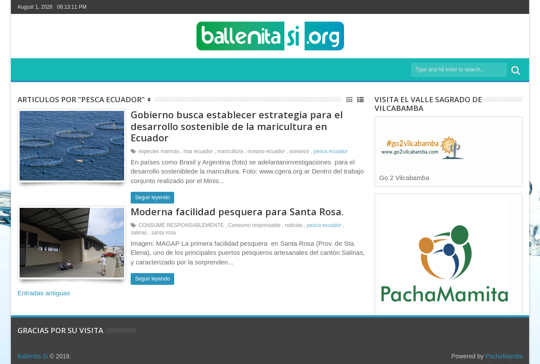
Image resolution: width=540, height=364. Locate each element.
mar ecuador (198, 151)
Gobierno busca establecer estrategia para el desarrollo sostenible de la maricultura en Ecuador (237, 126)
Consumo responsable (254, 225)
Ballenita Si (32, 356)
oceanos (299, 151)
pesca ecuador (331, 151)
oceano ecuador (266, 151)
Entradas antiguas (43, 293)
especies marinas (158, 151)
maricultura (230, 151)
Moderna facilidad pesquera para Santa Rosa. (237, 211)
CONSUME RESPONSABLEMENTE (181, 225)
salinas (139, 233)
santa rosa (163, 233)
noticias (294, 225)
